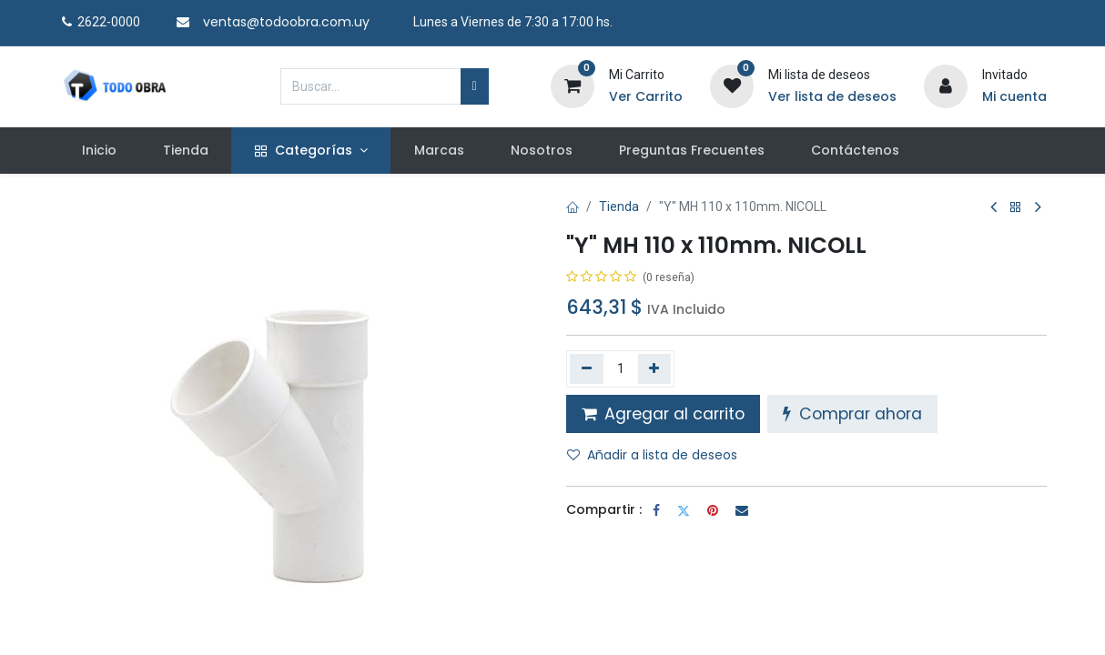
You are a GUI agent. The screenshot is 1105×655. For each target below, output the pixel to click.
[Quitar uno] (586, 368)
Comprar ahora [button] (852, 414)
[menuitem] (98, 151)
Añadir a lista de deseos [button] (652, 455)
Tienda (619, 206)
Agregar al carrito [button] (663, 414)
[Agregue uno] (655, 368)
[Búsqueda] (475, 86)
